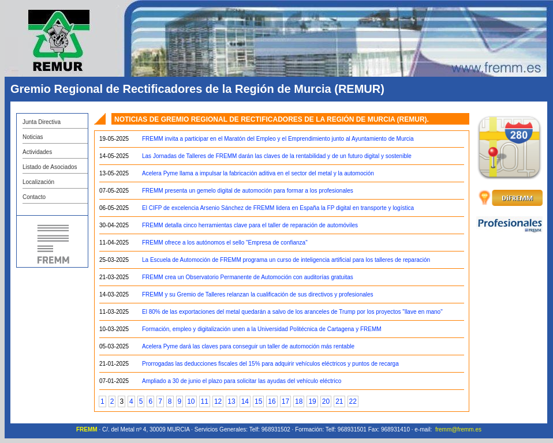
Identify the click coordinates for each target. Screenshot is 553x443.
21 (339, 401)
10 (191, 401)
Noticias (33, 137)
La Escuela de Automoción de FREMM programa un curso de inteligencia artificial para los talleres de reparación (286, 260)
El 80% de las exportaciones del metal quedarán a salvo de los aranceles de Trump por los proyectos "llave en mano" (292, 312)
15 (258, 401)
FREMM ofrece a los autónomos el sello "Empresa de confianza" (225, 242)
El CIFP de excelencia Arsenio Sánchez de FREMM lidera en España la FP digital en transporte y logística (278, 208)
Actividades (37, 152)
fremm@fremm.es (458, 429)
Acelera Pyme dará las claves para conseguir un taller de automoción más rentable (248, 346)
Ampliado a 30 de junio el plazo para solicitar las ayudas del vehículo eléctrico (241, 381)
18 (298, 401)
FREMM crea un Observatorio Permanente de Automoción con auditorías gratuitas (247, 277)
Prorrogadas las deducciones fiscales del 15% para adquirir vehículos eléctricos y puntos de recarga (270, 364)
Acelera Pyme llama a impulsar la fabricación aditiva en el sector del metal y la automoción (258, 173)
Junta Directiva (42, 122)
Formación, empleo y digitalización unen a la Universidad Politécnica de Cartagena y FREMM (262, 329)
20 (326, 401)
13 (231, 401)
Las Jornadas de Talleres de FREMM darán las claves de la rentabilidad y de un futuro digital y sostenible (277, 156)
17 (285, 401)
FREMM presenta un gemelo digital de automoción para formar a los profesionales (247, 190)
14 (245, 401)
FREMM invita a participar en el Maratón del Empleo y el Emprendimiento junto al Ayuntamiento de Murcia (278, 139)
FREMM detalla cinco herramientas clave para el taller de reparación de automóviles (250, 225)
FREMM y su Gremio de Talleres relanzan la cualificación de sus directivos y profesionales (257, 294)
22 (353, 401)
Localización (38, 182)
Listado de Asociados (50, 167)
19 (312, 401)
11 (204, 401)
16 (271, 401)
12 (218, 401)
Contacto (34, 197)
